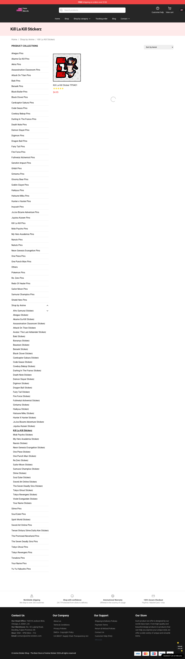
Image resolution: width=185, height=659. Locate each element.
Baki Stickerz (19, 336)
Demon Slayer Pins (20, 130)
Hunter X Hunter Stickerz (24, 417)
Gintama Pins (17, 174)
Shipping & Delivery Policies (106, 621)
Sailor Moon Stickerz (23, 464)
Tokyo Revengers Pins (21, 552)
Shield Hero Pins (19, 300)
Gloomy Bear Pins (19, 179)
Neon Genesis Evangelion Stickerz (29, 447)
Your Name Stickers (22, 503)
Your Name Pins (19, 563)
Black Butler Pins (19, 91)
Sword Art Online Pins (21, 525)
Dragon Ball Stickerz (22, 387)
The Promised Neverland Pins (25, 536)
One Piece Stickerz (21, 452)
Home (14, 39)
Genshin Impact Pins (21, 163)
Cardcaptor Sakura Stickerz (26, 357)
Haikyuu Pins (17, 190)
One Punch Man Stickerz (24, 456)
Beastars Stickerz (21, 345)
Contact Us (99, 632)
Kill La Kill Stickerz (46, 39)
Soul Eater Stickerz (22, 477)
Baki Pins (15, 81)
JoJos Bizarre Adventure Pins (25, 212)
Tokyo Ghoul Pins (19, 547)
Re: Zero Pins (17, 278)
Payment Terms (101, 625)
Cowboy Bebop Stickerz (24, 366)
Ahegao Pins (17, 53)
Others (14, 267)
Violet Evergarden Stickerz (25, 499)
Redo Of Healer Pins (20, 283)
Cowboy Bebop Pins (20, 113)
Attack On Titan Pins (21, 75)
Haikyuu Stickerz (21, 409)
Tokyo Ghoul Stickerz (23, 490)
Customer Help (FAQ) (103, 636)
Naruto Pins (17, 239)
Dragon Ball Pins (19, 141)
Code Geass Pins (19, 108)
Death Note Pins (19, 124)
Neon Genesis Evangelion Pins (25, 250)
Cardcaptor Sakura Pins (22, 102)
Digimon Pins (17, 135)
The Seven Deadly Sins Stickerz (28, 486)
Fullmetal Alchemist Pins (23, 157)
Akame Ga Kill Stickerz (23, 319)
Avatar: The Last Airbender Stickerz (29, 332)
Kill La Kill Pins (18, 223)
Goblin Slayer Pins (20, 185)
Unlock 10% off (180, 647)
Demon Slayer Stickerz (23, 379)
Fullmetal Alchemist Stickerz (26, 400)
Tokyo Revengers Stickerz (25, 494)
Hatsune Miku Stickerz (23, 413)
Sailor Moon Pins (19, 289)
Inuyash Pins (17, 207)
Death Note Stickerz (22, 375)
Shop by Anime (27, 39)
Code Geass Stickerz (22, 362)
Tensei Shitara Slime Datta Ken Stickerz (30, 530)
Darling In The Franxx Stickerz (27, 370)
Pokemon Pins (18, 272)
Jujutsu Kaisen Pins (20, 217)
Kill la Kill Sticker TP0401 (65, 85)
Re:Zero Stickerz (20, 460)
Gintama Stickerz (21, 405)
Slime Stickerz (19, 473)
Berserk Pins (17, 86)
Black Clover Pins (19, 97)
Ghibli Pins (16, 168)
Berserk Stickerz (20, 349)
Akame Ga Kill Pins (20, 59)
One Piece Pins (18, 256)
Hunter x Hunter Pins (21, 201)
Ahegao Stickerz (20, 315)
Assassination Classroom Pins (25, 70)
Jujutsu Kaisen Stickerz (24, 426)
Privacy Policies (60, 628)
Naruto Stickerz (20, 443)
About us (57, 621)
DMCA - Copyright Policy (64, 632)
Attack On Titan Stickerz (24, 328)
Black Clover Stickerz (23, 353)
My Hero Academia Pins (22, 234)
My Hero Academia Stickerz (26, 439)
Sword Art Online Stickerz (25, 481)
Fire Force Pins (18, 152)
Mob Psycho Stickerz (23, 434)
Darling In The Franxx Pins (23, 119)
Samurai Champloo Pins (22, 294)
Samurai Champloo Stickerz (26, 469)
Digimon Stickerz (21, 383)
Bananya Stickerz (21, 340)
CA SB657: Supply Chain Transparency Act (71, 636)
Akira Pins (16, 64)
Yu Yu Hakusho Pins (21, 569)
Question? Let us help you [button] (172, 656)
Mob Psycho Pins (19, 228)
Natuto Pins (17, 245)
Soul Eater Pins (18, 514)
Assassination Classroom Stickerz (29, 323)
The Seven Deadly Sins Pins (24, 541)
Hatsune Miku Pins (20, 196)
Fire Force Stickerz (21, 396)
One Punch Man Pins (21, 261)
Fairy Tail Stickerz (21, 392)
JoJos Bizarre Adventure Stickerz (28, 422)
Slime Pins (16, 508)
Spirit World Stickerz (20, 519)
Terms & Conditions (62, 625)
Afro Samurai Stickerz (23, 310)
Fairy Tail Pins (18, 146)
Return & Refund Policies (105, 628)
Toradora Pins (18, 558)
